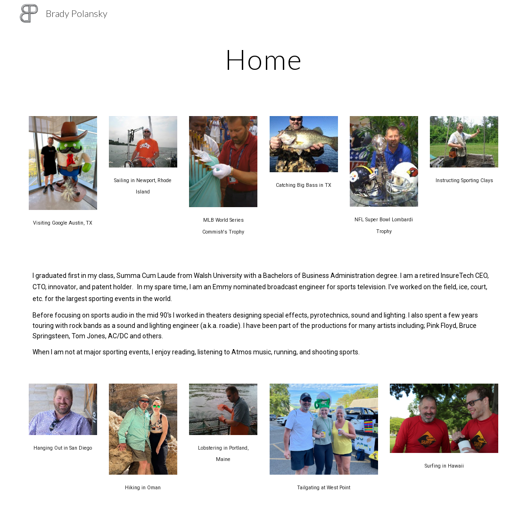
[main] (263, 59)
